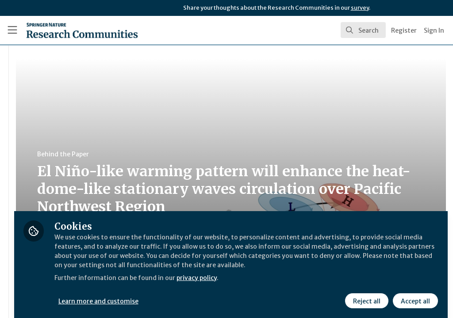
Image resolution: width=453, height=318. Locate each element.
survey (360, 7)
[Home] (66, 30)
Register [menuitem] (404, 30)
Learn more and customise (204, 295)
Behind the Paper (167, 154)
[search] (363, 30)
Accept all (414, 295)
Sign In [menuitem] (434, 30)
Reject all (365, 295)
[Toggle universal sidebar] (12, 30)
